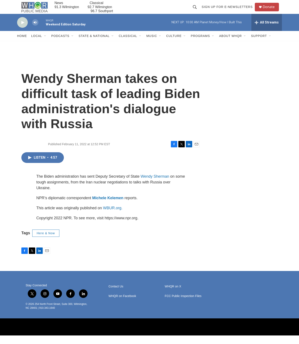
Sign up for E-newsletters (228, 11)
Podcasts (60, 44)
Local (36, 44)
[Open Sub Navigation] (45, 44)
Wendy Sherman (155, 185)
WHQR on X (173, 295)
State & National (94, 44)
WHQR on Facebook (122, 304)
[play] (22, 31)
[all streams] (266, 31)
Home (22, 44)
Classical (128, 44)
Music (151, 44)
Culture (174, 44)
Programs (200, 44)
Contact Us (115, 295)
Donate (271, 11)
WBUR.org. (112, 216)
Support (259, 44)
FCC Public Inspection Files (183, 304)
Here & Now (46, 241)
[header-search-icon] (196, 11)
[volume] (35, 31)
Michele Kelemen (107, 206)
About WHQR (230, 44)
